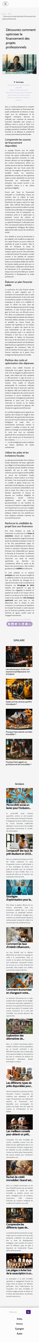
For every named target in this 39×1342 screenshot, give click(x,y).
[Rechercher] (17, 1312)
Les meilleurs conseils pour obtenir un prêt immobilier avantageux (19, 1134)
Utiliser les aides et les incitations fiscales (19, 95)
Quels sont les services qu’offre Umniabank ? (19, 702)
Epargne (19, 1328)
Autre (19, 1333)
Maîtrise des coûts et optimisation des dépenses (19, 92)
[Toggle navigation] (5, 4)
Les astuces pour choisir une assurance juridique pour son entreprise (18, 671)
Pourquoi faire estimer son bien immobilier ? (19, 733)
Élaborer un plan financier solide (19, 90)
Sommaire (20, 82)
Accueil (3, 14)
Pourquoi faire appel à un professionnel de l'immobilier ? (18, 763)
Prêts (9, 14)
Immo (19, 1323)
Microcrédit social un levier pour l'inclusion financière (17, 808)
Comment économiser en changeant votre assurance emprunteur (19, 993)
